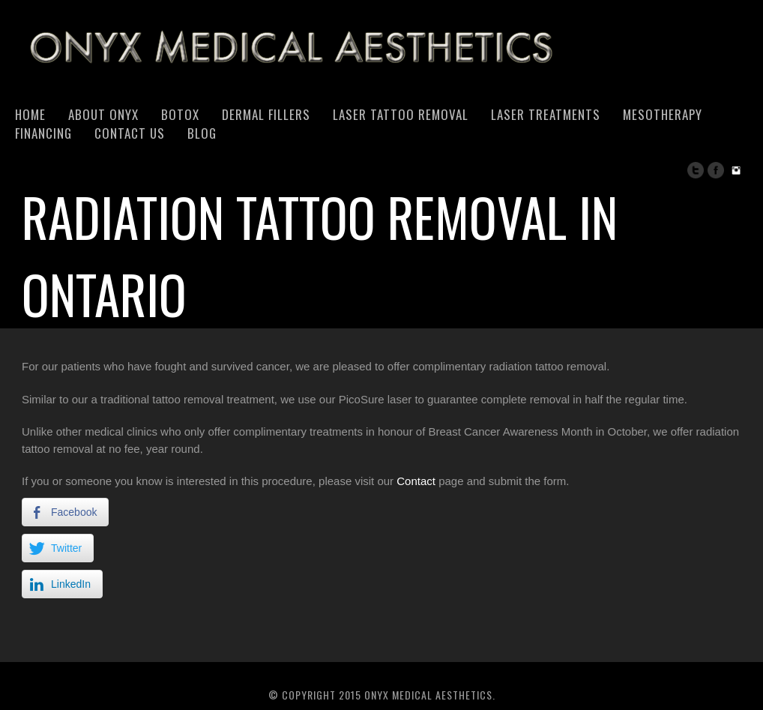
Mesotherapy (662, 114)
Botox (180, 114)
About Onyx (103, 114)
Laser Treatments (545, 114)
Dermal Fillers (266, 114)
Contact (415, 481)
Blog (202, 133)
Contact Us (129, 133)
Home (30, 114)
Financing (43, 133)
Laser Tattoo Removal (400, 114)
